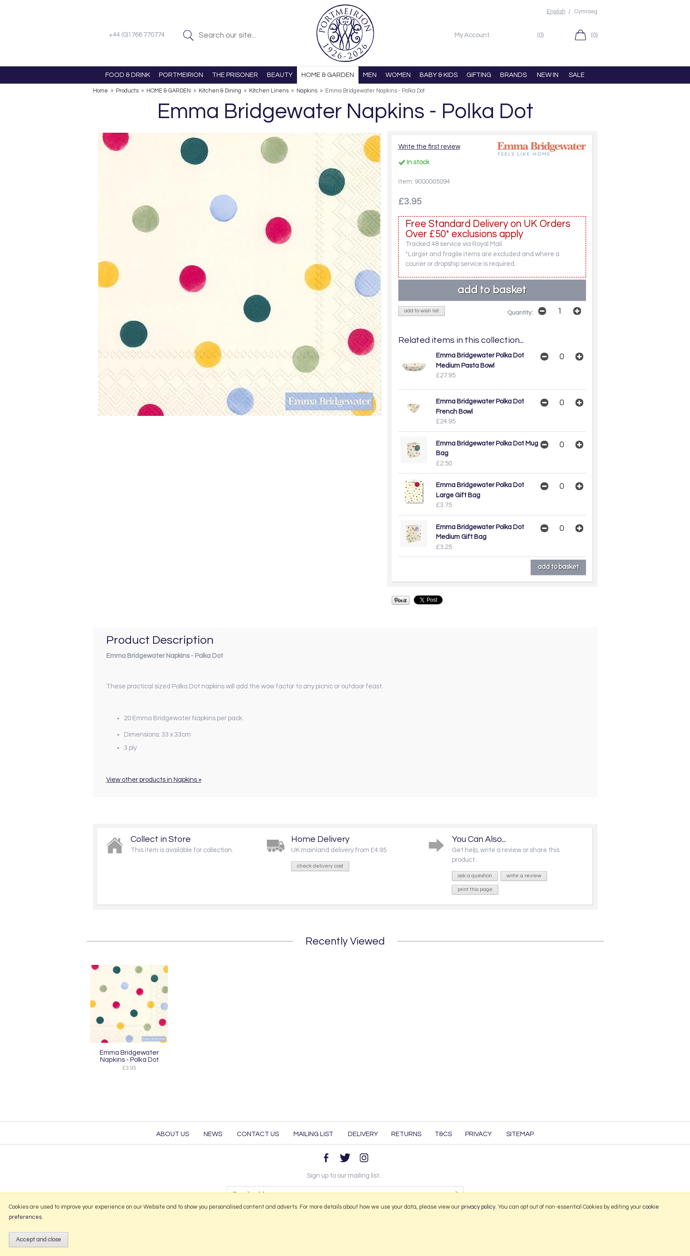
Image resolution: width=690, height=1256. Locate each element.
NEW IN (548, 75)
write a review (523, 876)
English (556, 12)
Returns (406, 1134)
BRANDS (513, 75)
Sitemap (520, 1134)
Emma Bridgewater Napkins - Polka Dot (129, 1056)
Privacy (478, 1134)
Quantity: (520, 313)
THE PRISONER (235, 75)
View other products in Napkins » (153, 779)
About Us (172, 1134)
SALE (577, 75)
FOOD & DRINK (127, 75)
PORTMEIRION (181, 75)
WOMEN (398, 75)
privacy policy (478, 1207)
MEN (370, 75)
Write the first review (429, 146)
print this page (475, 889)
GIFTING (478, 75)
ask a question (475, 876)
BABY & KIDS (439, 75)
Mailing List (313, 1134)
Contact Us (258, 1134)
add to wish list (421, 311)
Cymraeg (585, 12)
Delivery (363, 1134)
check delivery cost (320, 866)
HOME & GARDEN (327, 75)
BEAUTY (280, 75)
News (213, 1134)
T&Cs (443, 1134)
